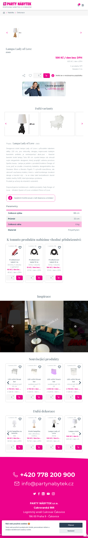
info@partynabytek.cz (48, 484)
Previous (12, 326)
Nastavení (71, 531)
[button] (8, 382)
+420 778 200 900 (54, 89)
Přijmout (71, 525)
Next (75, 326)
